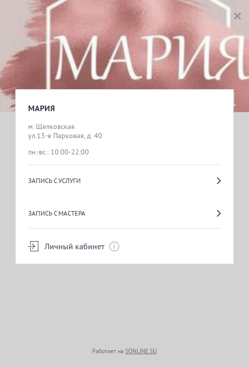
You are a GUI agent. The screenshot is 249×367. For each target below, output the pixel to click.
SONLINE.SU (141, 351)
